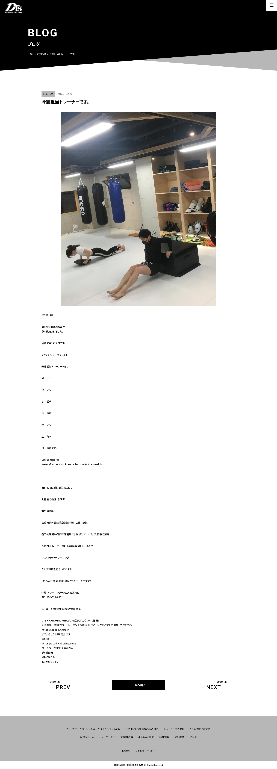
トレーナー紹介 (107, 737)
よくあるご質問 (146, 737)
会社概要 (179, 737)
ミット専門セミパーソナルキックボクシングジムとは (93, 729)
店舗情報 (164, 737)
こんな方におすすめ (200, 729)
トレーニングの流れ (174, 729)
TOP (30, 54)
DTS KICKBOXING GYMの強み (142, 729)
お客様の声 (127, 737)
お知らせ (41, 54)
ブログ (193, 737)
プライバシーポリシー (145, 750)
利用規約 (126, 750)
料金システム (87, 737)
